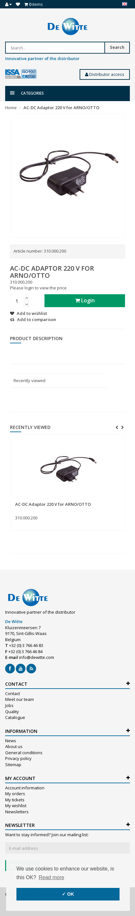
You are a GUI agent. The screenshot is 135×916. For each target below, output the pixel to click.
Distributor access (104, 74)
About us (14, 746)
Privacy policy (18, 758)
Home (11, 107)
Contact (12, 693)
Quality (12, 711)
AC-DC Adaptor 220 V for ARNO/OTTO (61, 107)
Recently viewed (29, 380)
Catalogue (15, 717)
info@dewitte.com (36, 657)
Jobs (9, 705)
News (10, 741)
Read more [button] (51, 877)
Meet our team (19, 699)
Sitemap (13, 764)
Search (117, 47)
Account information (24, 788)
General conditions (24, 752)
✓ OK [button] (68, 894)
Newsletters (17, 812)
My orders (15, 793)
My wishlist (15, 805)
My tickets (14, 800)
